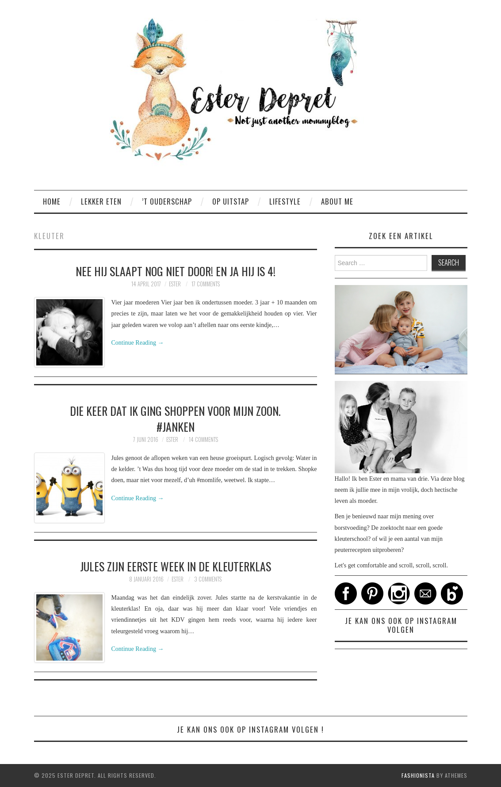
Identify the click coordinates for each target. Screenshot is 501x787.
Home (52, 201)
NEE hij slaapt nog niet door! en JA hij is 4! (175, 270)
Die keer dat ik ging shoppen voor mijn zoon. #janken (175, 418)
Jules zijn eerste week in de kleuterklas (175, 566)
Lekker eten (101, 201)
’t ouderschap (167, 201)
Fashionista (418, 775)
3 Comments (208, 579)
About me (337, 201)
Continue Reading (137, 342)
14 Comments (203, 439)
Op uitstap (230, 201)
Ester (175, 284)
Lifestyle (285, 201)
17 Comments (205, 284)
